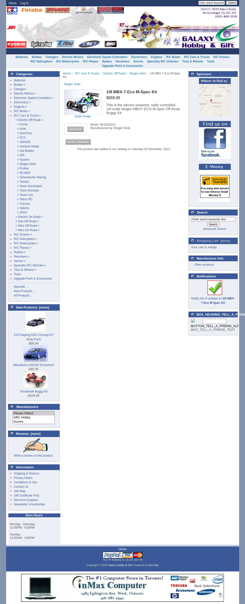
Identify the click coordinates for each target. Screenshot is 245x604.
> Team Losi (23, 195)
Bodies (37, 57)
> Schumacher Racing (30, 177)
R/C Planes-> (23, 247)
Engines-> (20, 106)
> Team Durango (26, 190)
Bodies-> (20, 84)
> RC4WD (22, 173)
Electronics (139, 57)
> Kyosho (22, 159)
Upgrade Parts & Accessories (122, 66)
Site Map (20, 491)
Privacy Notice (23, 478)
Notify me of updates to (213, 298)
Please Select (33, 413)
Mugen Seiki (137, 73)
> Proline (21, 168)
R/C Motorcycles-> (26, 243)
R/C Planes (90, 61)
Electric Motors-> (25, 93)
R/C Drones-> (23, 234)
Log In (24, 3)
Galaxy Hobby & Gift (120, 565)
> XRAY (20, 212)
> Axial (20, 128)
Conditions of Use (25, 482)
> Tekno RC (23, 199)
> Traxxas (22, 203)
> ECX (20, 137)
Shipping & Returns (26, 473)
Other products (204, 264)
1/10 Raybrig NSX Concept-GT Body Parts (33, 335)
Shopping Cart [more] (213, 241)
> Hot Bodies (24, 151)
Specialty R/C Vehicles (162, 61)
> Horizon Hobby (26, 146)
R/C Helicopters (41, 61)
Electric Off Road (114, 73)
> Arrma (21, 124)
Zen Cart (153, 565)
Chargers (51, 57)
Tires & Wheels (192, 61)
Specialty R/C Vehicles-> (30, 265)
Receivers (123, 61)
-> (27, 115)
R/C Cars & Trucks (87, 73)
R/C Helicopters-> (25, 239)
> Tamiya (21, 181)
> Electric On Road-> (28, 217)
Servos (138, 61)
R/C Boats (173, 57)
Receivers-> (22, 256)
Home (13, 3)
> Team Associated (28, 186)
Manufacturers (27, 407)
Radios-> (20, 252)
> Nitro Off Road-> (27, 225)
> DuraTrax (23, 133)
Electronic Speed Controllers (107, 57)
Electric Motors (72, 57)
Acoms (33, 422)
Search (202, 212)
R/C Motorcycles (67, 61)
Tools (211, 61)
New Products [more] (32, 307)
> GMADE (22, 142)
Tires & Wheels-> (25, 270)
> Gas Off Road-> (26, 221)
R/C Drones (221, 57)
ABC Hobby (33, 417)
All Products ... (23, 295)
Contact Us (21, 486)
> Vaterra (21, 208)
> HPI (19, 155)
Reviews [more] (28, 434)
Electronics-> (22, 102)
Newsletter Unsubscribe (29, 504)
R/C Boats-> (22, 111)
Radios (107, 61)
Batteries (21, 57)
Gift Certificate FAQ (26, 495)
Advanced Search (214, 229)
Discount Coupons (26, 500)
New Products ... (25, 291)
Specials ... (21, 286)
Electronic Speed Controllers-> (34, 98)
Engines (157, 57)
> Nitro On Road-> (27, 230)
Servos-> (20, 261)
